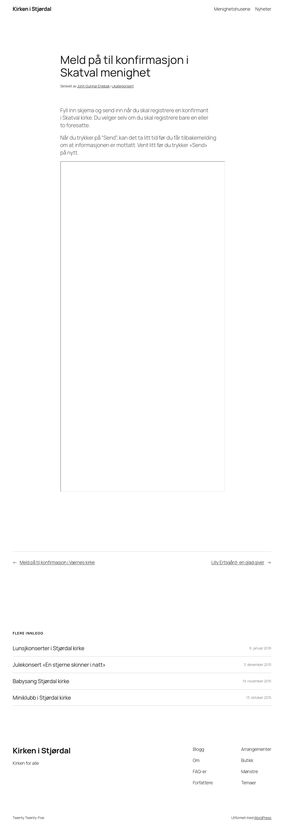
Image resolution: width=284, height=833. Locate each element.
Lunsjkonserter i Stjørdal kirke (48, 648)
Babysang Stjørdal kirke (41, 681)
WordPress (262, 817)
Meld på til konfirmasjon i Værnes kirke (57, 562)
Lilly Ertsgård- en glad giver (237, 562)
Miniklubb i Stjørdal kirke (42, 698)
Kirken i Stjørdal (32, 8)
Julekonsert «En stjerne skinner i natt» (59, 665)
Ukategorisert (123, 86)
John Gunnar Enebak (93, 86)
